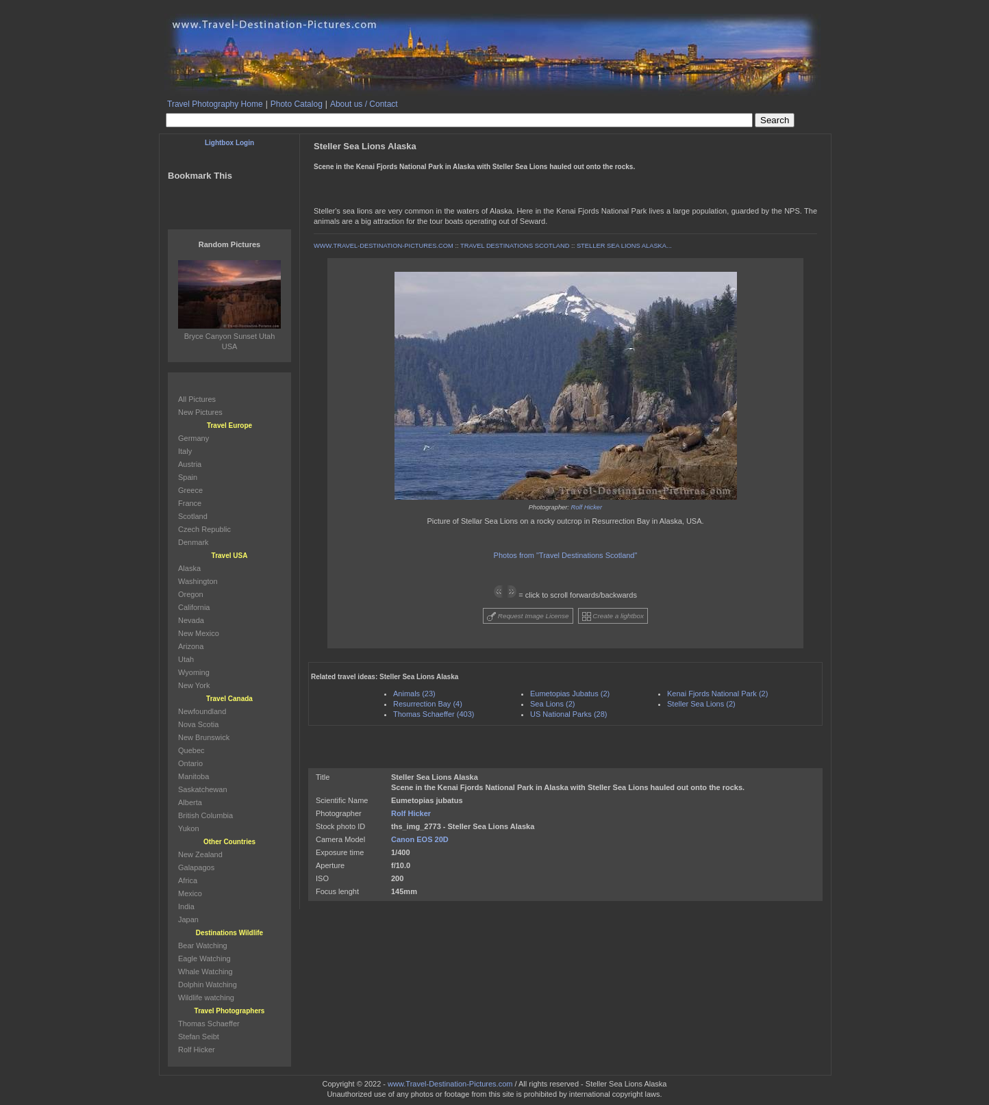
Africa (187, 880)
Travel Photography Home (215, 104)
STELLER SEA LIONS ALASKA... (624, 245)
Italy (185, 451)
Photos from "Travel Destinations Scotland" (566, 555)
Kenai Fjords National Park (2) (717, 693)
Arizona (190, 646)
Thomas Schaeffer (209, 1023)
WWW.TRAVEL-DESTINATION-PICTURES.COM (383, 245)
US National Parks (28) (569, 714)
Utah (186, 659)
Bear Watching (202, 945)
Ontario (190, 763)
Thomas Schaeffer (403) (433, 714)
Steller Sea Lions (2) (701, 704)
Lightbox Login (229, 143)
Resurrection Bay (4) (427, 704)
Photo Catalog (297, 104)
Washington (198, 581)
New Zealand (200, 854)
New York (194, 685)
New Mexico (198, 633)
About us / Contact (364, 104)
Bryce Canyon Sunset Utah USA (229, 336)
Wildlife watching (206, 997)
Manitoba (193, 776)
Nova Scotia (198, 724)
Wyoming (194, 672)
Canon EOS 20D (420, 839)
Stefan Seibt (198, 1036)
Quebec (191, 750)
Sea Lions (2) (552, 704)
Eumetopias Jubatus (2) (570, 693)
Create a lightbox (613, 616)
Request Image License (528, 616)
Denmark (193, 542)
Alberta (190, 802)
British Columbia (205, 815)
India (186, 906)
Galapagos (196, 867)
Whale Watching (205, 971)
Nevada (191, 620)
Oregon (190, 594)
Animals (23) (414, 693)
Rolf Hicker (587, 507)
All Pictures (197, 399)
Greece (190, 490)
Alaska (189, 568)
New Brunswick (203, 737)
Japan (188, 919)
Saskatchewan (202, 789)
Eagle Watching (204, 958)
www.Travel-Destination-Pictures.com (450, 1084)
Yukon (188, 828)
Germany (193, 438)
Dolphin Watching (207, 984)
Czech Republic (204, 529)
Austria (189, 464)
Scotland (193, 516)
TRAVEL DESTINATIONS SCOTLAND (514, 245)
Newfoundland (202, 711)
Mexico (190, 893)
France (189, 503)
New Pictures (200, 412)
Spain (187, 477)
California (194, 607)
